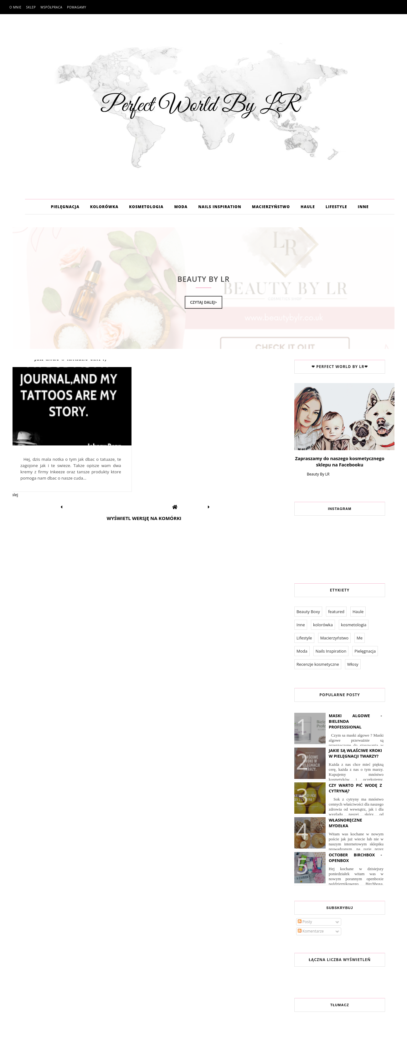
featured (336, 611)
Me (360, 638)
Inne (300, 625)
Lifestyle (304, 638)
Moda (301, 651)
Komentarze (311, 931)
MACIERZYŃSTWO (271, 206)
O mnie (15, 7)
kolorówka (323, 625)
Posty (305, 921)
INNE (363, 206)
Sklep (31, 7)
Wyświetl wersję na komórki (144, 518)
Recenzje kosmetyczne (317, 664)
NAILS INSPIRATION (219, 206)
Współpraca (51, 7)
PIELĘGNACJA (65, 206)
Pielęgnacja (365, 651)
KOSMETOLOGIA (146, 206)
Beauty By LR (318, 474)
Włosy (352, 664)
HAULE (308, 206)
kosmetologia (353, 625)
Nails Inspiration (331, 651)
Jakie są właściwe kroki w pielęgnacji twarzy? (355, 753)
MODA (181, 206)
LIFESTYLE (336, 206)
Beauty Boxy (308, 611)
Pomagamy (76, 7)
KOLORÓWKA (104, 206)
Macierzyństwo (334, 638)
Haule (358, 611)
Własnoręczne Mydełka (345, 822)
